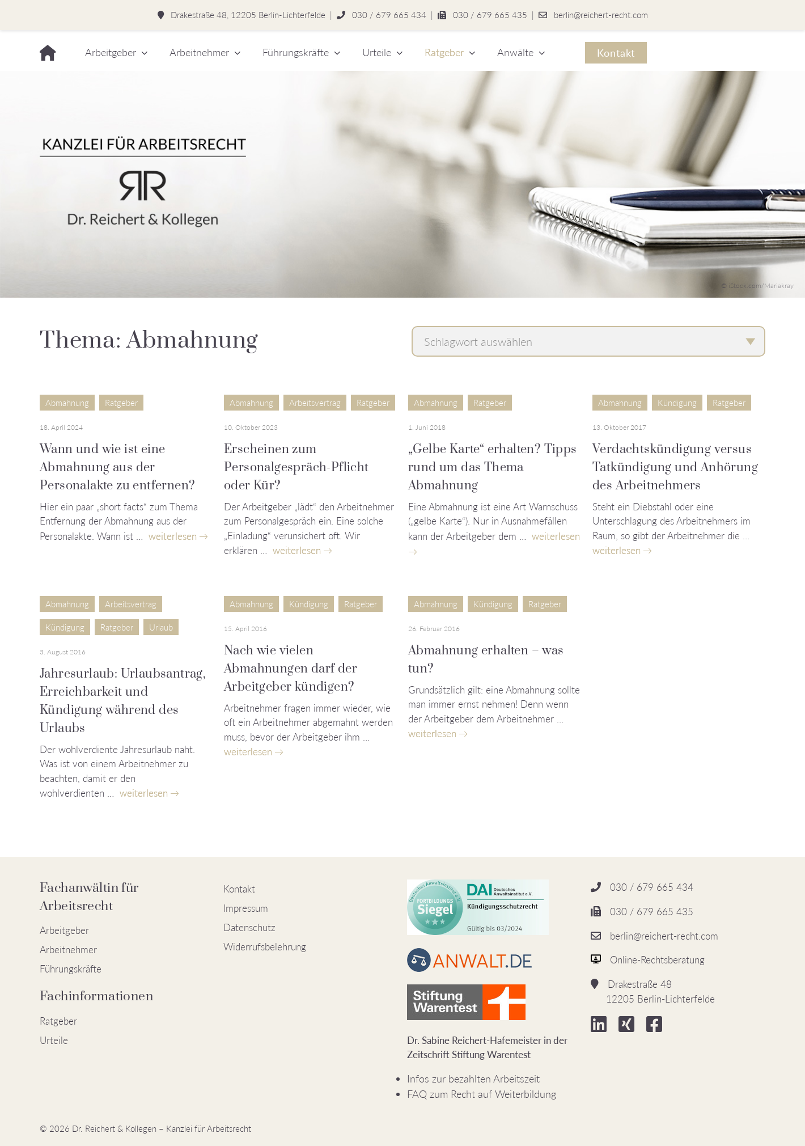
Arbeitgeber (110, 52)
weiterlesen (173, 536)
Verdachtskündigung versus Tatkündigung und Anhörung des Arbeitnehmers (675, 467)
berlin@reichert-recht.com (601, 15)
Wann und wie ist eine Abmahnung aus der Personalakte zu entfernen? (117, 467)
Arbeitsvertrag (315, 402)
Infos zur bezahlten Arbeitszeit (473, 1078)
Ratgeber (444, 52)
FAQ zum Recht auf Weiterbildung (481, 1094)
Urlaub (161, 627)
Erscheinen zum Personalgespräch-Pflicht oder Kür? (296, 467)
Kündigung (677, 402)
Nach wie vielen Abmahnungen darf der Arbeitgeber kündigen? (290, 669)
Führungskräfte (295, 52)
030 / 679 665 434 (389, 15)
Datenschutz (249, 927)
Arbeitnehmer (199, 52)
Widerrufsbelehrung (264, 947)
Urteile (376, 52)
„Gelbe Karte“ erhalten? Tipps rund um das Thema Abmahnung (492, 467)
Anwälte (515, 52)
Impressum (245, 908)
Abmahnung (67, 402)
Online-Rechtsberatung (657, 960)
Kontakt (616, 52)
